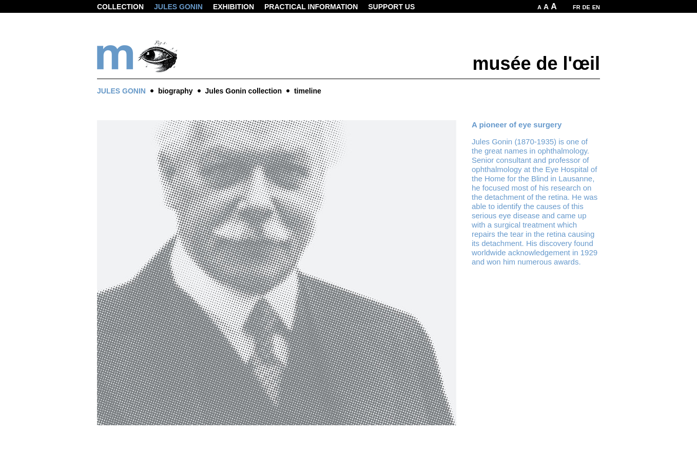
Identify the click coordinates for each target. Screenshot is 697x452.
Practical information (311, 7)
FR (576, 7)
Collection (120, 7)
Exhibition (233, 7)
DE (586, 7)
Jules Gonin (178, 7)
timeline (307, 91)
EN (596, 7)
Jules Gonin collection (243, 91)
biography (175, 91)
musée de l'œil (536, 63)
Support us (391, 7)
